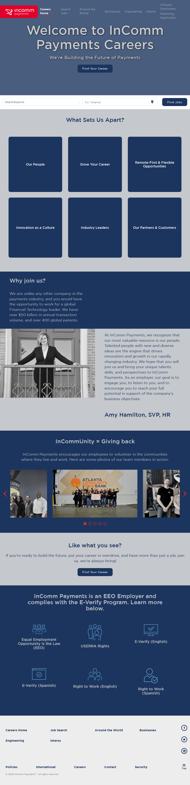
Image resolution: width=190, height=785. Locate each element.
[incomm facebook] (184, 728)
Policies (11, 766)
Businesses (112, 11)
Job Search (58, 730)
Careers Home (45, 11)
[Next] (183, 493)
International (45, 766)
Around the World (87, 11)
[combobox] (41, 102)
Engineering (133, 11)
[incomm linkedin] (184, 751)
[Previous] (6, 493)
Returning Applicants (168, 15)
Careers (80, 766)
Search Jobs (66, 11)
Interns (151, 11)
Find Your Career (95, 68)
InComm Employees (168, 6)
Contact (110, 766)
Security (141, 766)
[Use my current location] (152, 102)
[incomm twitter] (184, 739)
